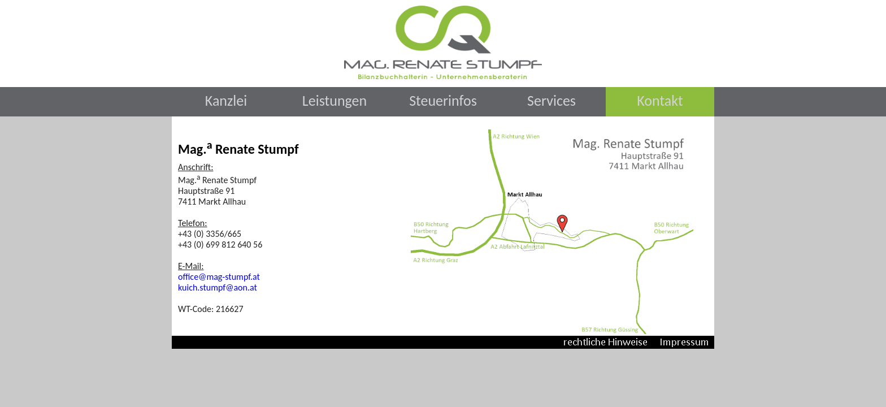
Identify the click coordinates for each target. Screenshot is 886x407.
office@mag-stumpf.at (219, 276)
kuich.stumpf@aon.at (217, 287)
